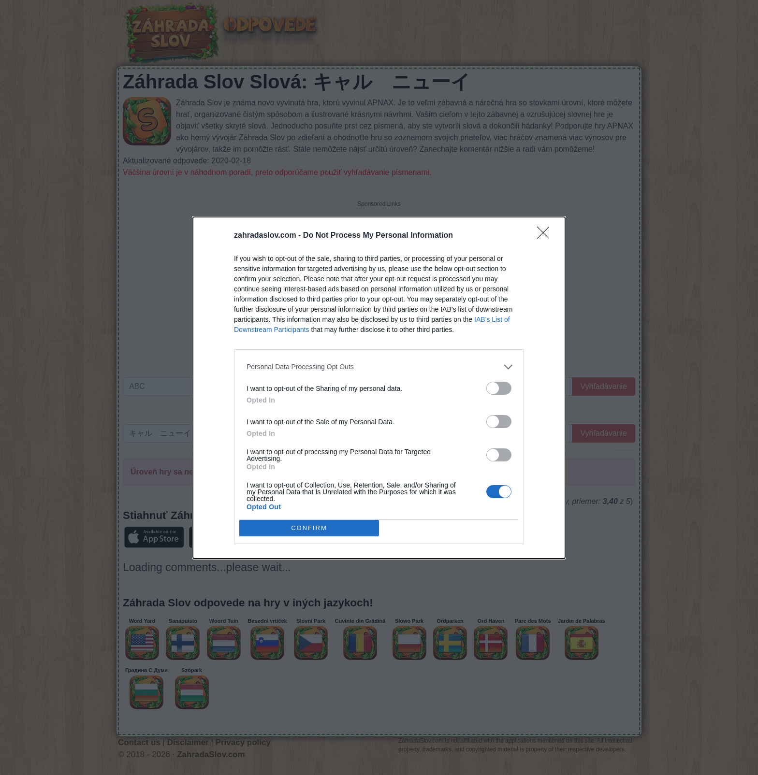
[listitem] (379, 367)
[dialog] (379, 388)
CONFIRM (309, 527)
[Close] (546, 236)
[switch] (498, 388)
